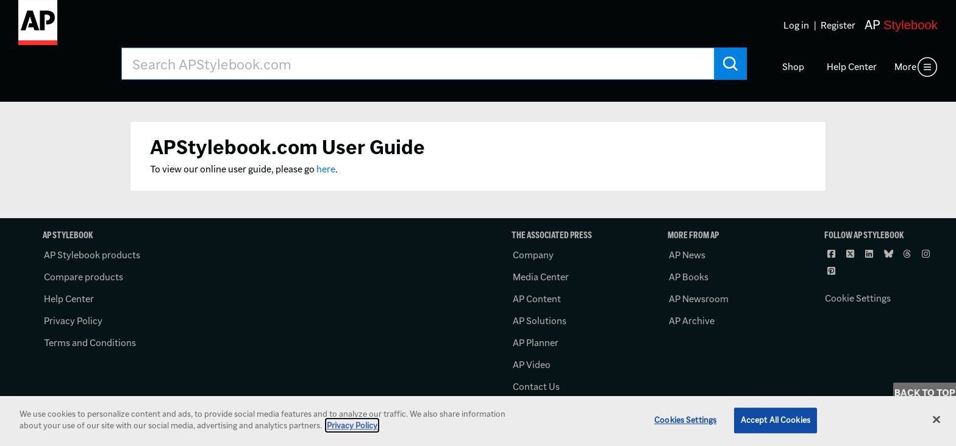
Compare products (83, 277)
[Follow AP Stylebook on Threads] (908, 253)
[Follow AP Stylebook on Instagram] (927, 253)
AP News (687, 255)
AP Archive (692, 320)
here (325, 169)
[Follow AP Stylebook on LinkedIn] (870, 253)
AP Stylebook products (92, 255)
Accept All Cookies (775, 419)
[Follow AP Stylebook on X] (851, 253)
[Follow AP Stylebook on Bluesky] (889, 253)
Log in (796, 25)
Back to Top (924, 392)
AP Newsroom (699, 298)
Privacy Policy (73, 320)
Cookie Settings (858, 298)
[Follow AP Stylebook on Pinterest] (832, 270)
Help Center (852, 66)
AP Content (537, 298)
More (905, 66)
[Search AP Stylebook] (417, 64)
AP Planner (535, 342)
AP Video (532, 364)
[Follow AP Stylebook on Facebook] (832, 253)
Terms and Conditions (90, 342)
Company (533, 255)
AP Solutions (539, 320)
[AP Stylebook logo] (37, 27)
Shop (793, 66)
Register (838, 25)
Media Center (541, 277)
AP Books (688, 277)
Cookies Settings (685, 419)
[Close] (936, 419)
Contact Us (536, 386)
